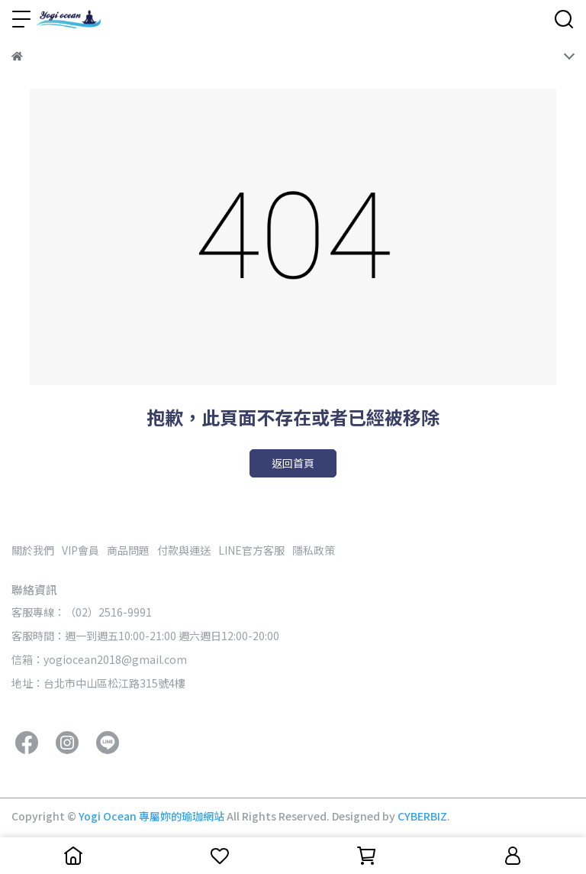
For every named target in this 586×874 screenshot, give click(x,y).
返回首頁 (293, 463)
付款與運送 (184, 550)
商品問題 (128, 550)
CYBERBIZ (422, 816)
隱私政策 (313, 550)
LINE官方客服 (251, 550)
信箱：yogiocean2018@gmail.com (99, 659)
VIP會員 (80, 550)
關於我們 (32, 550)
